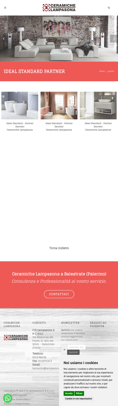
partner (111, 71)
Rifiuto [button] (79, 393)
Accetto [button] (69, 393)
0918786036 (39, 357)
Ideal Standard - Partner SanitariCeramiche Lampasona (19, 129)
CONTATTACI (59, 294)
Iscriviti (73, 352)
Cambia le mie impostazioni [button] (78, 398)
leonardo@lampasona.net (48, 368)
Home (102, 71)
